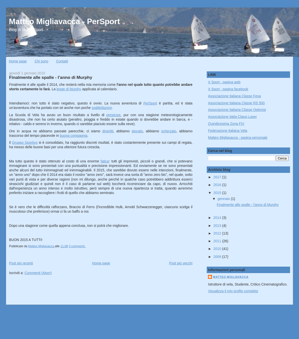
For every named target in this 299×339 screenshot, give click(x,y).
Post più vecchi (181, 263)
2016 (217, 185)
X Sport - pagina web (224, 82)
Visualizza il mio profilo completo (233, 291)
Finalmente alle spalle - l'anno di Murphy (50, 77)
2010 (217, 249)
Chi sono (41, 61)
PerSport (150, 103)
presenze (113, 115)
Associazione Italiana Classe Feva (234, 96)
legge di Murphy (69, 89)
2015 (217, 193)
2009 (217, 257)
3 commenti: (77, 246)
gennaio (224, 199)
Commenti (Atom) (38, 273)
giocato (137, 131)
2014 (217, 218)
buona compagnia (74, 136)
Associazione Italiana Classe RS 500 (236, 103)
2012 (217, 233)
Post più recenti (21, 263)
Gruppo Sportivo (24, 143)
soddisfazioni (102, 108)
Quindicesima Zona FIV (226, 124)
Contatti (62, 61)
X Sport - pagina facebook (228, 89)
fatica (105, 161)
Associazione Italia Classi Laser (232, 117)
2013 (217, 226)
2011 (217, 241)
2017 (217, 177)
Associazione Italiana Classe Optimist (237, 110)
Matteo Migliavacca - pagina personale (237, 138)
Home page (18, 61)
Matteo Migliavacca (230, 276)
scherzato (168, 131)
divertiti (107, 131)
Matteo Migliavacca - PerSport (64, 21)
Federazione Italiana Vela (227, 131)
